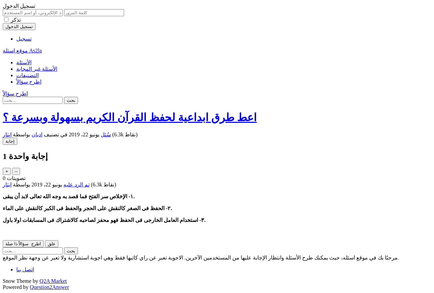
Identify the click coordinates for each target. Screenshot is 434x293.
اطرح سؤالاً (28, 82)
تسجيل (24, 39)
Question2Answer (49, 287)
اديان (37, 134)
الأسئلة (24, 62)
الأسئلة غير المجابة (36, 69)
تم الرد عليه (76, 184)
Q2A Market (53, 281)
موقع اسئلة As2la (22, 50)
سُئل (106, 134)
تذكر (16, 20)
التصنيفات (27, 75)
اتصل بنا (25, 269)
